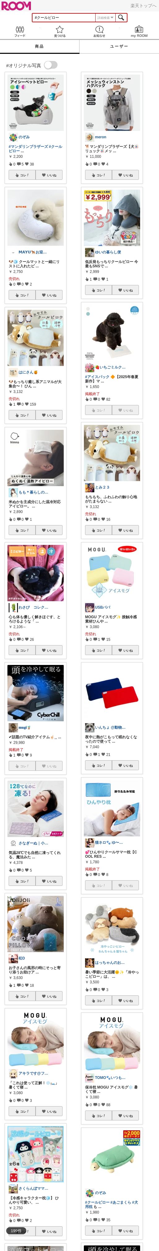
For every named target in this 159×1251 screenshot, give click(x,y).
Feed (20, 31)
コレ (24, 175)
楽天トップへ (144, 5)
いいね (51, 175)
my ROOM (139, 31)
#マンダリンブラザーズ (28, 147)
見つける (60, 31)
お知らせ (99, 31)
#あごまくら (120, 1202)
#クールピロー (97, 1202)
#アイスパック (97, 377)
